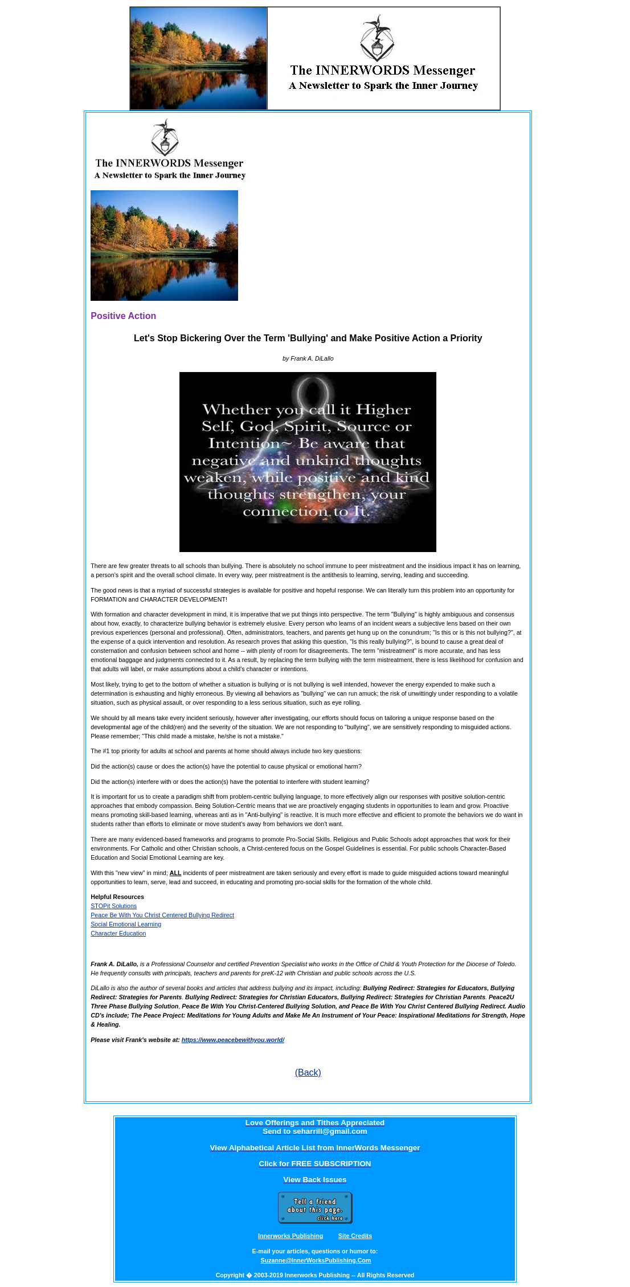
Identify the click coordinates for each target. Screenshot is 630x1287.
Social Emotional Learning (126, 924)
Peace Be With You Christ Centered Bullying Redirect (162, 915)
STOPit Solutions (114, 905)
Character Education (118, 933)
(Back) (308, 1072)
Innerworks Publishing (290, 1235)
